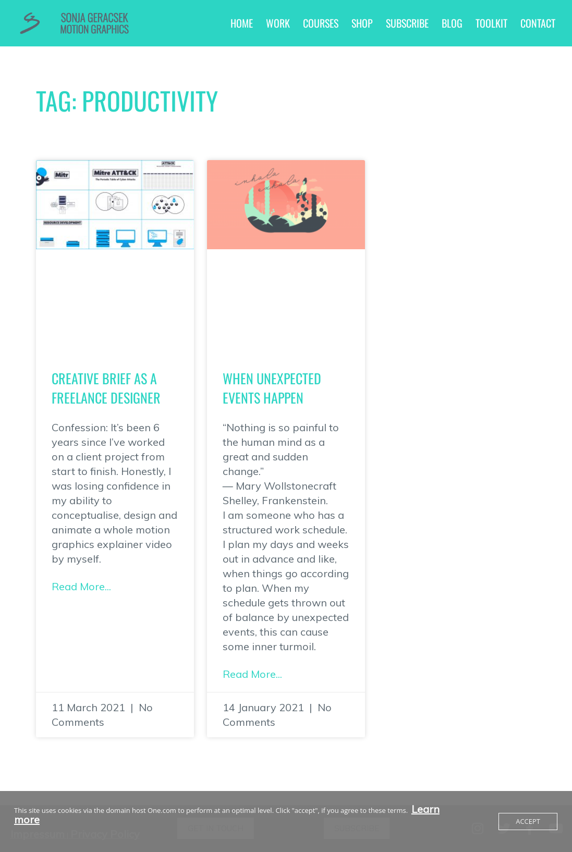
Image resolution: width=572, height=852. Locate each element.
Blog (452, 23)
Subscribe (407, 23)
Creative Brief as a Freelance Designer (106, 387)
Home (241, 23)
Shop (362, 23)
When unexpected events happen (272, 387)
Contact (537, 23)
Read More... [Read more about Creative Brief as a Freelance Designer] (81, 586)
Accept (528, 821)
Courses (320, 23)
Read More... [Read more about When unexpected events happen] (252, 673)
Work (278, 23)
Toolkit (491, 23)
